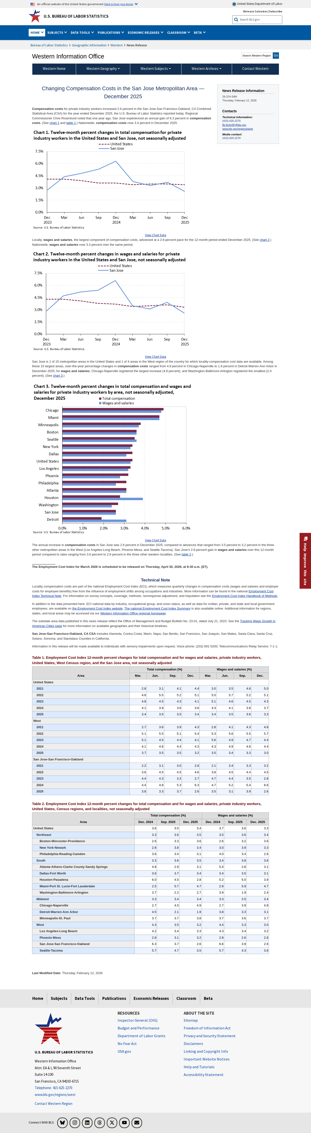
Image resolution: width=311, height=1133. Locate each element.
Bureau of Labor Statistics (49, 45)
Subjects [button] (55, 32)
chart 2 (264, 240)
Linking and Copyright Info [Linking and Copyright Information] (206, 1051)
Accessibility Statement (204, 1074)
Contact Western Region (53, 1103)
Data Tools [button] (81, 32)
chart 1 (54, 123)
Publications (114, 998)
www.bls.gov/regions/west (237, 128)
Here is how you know (118, 4)
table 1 (71, 123)
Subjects (59, 998)
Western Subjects (154, 68)
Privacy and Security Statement (210, 1035)
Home (37, 998)
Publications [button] (109, 32)
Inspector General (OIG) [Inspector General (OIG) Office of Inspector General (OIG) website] (137, 1020)
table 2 (186, 554)
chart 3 (58, 375)
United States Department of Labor (257, 4)
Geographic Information (89, 45)
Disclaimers (193, 1043)
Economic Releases (151, 998)
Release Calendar (255, 11)
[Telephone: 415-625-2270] (72, 1088)
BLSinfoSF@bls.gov (234, 124)
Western (117, 45)
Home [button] (35, 32)
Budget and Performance (138, 1028)
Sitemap (191, 1020)
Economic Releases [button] (144, 32)
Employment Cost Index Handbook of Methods (244, 596)
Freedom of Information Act (207, 1028)
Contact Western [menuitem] (255, 68)
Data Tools (85, 998)
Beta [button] (198, 32)
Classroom (186, 998)
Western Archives (205, 68)
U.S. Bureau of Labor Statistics (76, 16)
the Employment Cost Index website (97, 608)
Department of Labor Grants (141, 1035)
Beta (208, 998)
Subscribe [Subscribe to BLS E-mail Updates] (275, 11)
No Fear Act (127, 1043)
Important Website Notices (207, 1059)
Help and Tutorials (199, 1066)
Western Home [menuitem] (54, 68)
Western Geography (101, 68)
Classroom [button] (177, 32)
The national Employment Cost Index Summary (157, 608)
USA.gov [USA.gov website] (124, 1051)
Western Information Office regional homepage (133, 613)
